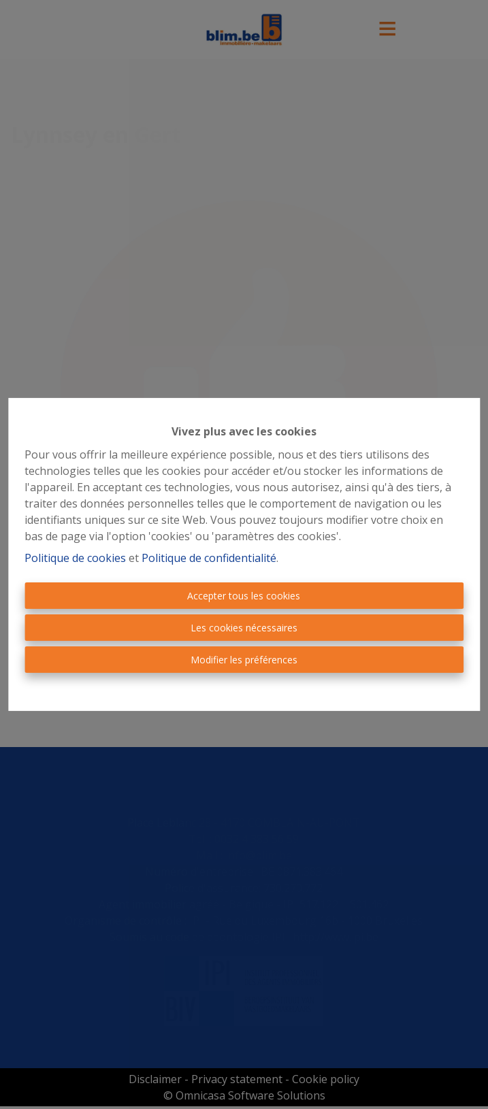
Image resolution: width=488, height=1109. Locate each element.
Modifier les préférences (244, 659)
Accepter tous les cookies (243, 595)
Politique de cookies (75, 557)
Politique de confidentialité (209, 557)
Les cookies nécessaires (244, 627)
